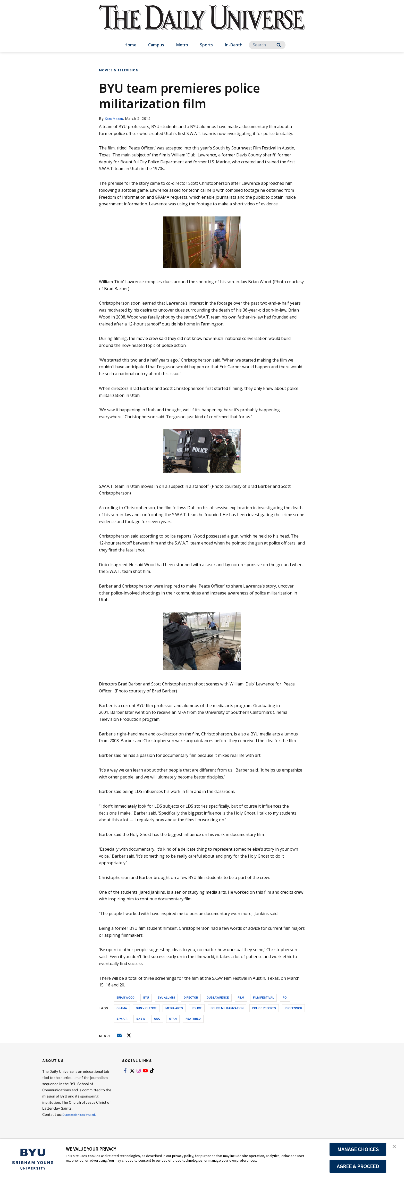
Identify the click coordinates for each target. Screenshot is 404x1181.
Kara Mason (115, 118)
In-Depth (233, 45)
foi (285, 997)
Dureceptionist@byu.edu (83, 1114)
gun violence (146, 1008)
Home (130, 45)
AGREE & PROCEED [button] (358, 1166)
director (191, 997)
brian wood (125, 997)
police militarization (227, 1008)
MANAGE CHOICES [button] (358, 1149)
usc (157, 1018)
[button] (395, 1148)
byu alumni (166, 997)
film (241, 997)
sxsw (140, 1018)
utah (173, 1018)
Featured (193, 1018)
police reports (264, 1008)
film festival (263, 997)
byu (146, 997)
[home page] (202, 23)
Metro (182, 45)
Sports (206, 45)
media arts (174, 1008)
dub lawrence (218, 997)
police (197, 1008)
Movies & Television (119, 70)
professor (293, 1008)
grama (121, 1008)
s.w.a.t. (122, 1018)
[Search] (267, 44)
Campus (156, 45)
